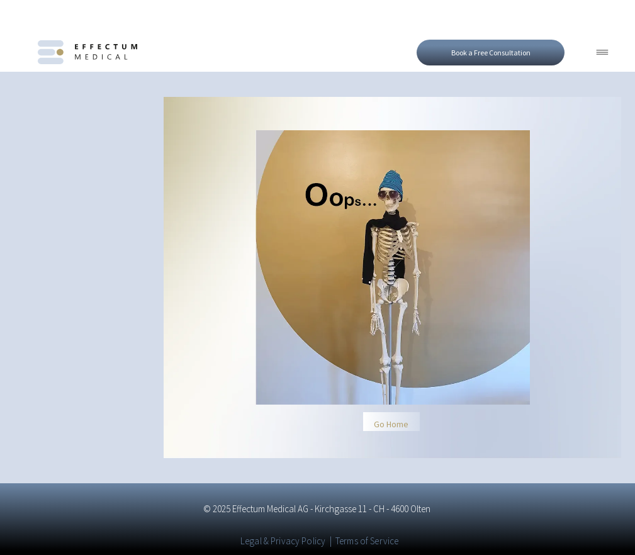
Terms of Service (366, 508)
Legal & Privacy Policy (282, 508)
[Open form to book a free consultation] (491, 20)
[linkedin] (317, 542)
